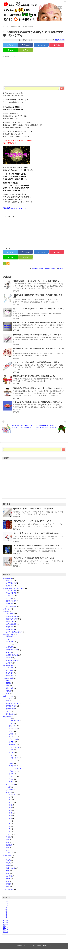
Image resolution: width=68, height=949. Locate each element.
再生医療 (9, 652)
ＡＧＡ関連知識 (8, 889)
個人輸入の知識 (11, 601)
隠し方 (8, 711)
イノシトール (13, 794)
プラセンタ (12, 771)
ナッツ (8, 857)
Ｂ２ (10, 805)
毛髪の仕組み (10, 613)
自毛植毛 (9, 663)
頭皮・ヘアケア (8, 696)
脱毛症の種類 (10, 621)
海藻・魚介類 (10, 868)
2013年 (5, 928)
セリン (11, 750)
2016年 (5, 922)
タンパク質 (10, 790)
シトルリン (12, 744)
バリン (11, 763)
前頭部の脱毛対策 (12, 655)
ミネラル (9, 834)
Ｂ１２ (11, 802)
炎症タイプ (10, 580)
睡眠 (7, 685)
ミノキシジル (10, 595)
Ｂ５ (10, 810)
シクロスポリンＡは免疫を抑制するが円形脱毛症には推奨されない (37, 402)
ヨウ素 (8, 837)
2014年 (5, 926)
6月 (6, 909)
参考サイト (7, 609)
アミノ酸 (9, 718)
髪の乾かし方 (10, 714)
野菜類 (8, 884)
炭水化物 (9, 845)
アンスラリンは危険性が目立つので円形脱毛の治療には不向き (36, 362)
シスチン (12, 742)
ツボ (7, 701)
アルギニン (12, 726)
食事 (7, 693)
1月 (6, 917)
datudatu (61, 268)
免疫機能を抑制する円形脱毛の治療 (43, 268)
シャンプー (10, 698)
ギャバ (11, 731)
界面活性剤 (10, 673)
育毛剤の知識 (10, 709)
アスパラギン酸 (14, 720)
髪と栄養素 (7, 717)
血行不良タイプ (11, 583)
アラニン (12, 723)
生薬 (7, 871)
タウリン (12, 752)
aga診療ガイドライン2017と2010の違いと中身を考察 (33, 509)
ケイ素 (8, 787)
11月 (6, 903)
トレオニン (12, 760)
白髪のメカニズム (12, 616)
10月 (6, 905)
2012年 (5, 930)
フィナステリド (11, 593)
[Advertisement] (34, 71)
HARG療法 (9, 636)
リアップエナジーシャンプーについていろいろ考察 (32, 521)
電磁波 (8, 691)
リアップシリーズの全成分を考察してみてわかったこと (33, 558)
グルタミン (12, 736)
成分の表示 (10, 670)
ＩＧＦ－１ (10, 853)
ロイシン (12, 782)
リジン (11, 779)
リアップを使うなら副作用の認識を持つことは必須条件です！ (36, 545)
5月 (6, 911)
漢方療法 (9, 658)
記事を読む (16, 291)
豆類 (7, 881)
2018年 (5, 901)
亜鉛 (7, 839)
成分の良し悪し (8, 665)
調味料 (8, 879)
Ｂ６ (10, 813)
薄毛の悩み (10, 627)
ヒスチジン (12, 766)
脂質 (7, 847)
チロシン (12, 755)
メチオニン (12, 776)
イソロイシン (13, 728)
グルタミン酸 (13, 739)
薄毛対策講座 (10, 629)
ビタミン (9, 792)
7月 (6, 907)
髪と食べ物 (7, 855)
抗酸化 (8, 683)
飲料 (7, 887)
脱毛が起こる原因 (12, 619)
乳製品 (8, 860)
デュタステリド (11, 590)
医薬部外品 (10, 603)
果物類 (8, 865)
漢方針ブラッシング (12, 703)
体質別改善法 (7, 578)
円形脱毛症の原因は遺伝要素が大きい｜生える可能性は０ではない (37, 388)
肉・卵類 (9, 876)
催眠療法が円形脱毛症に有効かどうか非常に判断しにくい (34, 376)
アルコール (10, 667)
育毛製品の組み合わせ (13, 660)
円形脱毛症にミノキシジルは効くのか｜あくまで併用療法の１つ (37, 281)
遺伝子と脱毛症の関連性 (14, 632)
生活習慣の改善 (8, 678)
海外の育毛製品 (11, 606)
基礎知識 (6, 611)
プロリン (12, 774)
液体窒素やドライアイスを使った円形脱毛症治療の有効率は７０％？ (38, 322)
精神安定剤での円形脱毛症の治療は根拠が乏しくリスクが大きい (37, 335)
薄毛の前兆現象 (11, 624)
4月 (6, 913)
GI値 (7, 680)
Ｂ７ (10, 815)
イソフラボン (10, 784)
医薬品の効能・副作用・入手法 (13, 588)
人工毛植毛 (10, 647)
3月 (6, 915)
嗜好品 (8, 863)
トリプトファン (14, 758)
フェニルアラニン (15, 768)
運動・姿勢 (10, 688)
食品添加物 (10, 675)
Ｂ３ (10, 807)
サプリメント (10, 642)
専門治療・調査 (8, 635)
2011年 (5, 932)
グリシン (12, 734)
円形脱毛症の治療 (59, 40)
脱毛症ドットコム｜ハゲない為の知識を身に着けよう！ (36, 946)
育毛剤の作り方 (11, 706)
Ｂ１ (10, 799)
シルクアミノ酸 (14, 747)
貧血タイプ (10, 585)
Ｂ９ (10, 818)
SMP (7, 639)
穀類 (7, 873)
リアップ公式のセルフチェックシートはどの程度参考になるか (36, 533)
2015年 (5, 924)
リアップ (9, 598)
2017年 (5, 920)
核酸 (7, 842)
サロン (8, 644)
